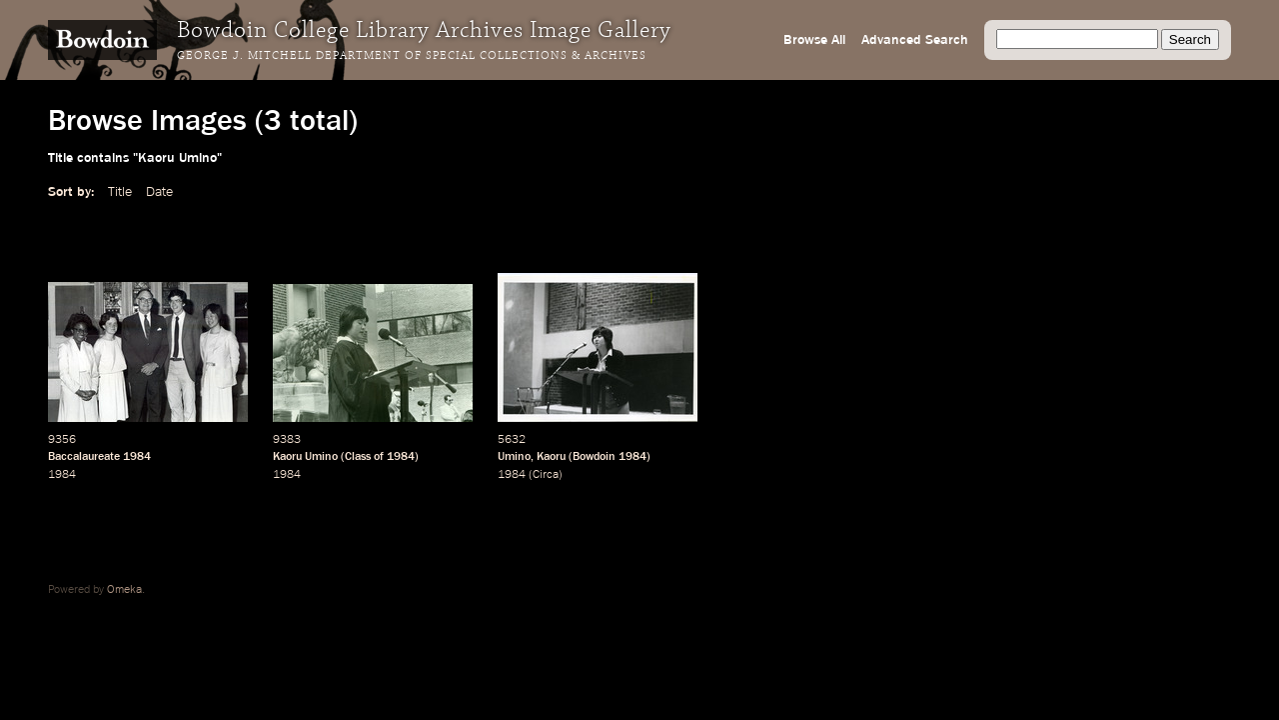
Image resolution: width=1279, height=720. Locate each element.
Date (159, 192)
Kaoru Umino (305, 457)
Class (358, 457)
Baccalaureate (84, 457)
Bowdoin (594, 457)
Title (120, 192)
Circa (546, 475)
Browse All (814, 40)
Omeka (124, 590)
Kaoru (551, 457)
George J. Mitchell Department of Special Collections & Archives (411, 56)
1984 (137, 457)
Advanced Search (914, 40)
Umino (514, 457)
